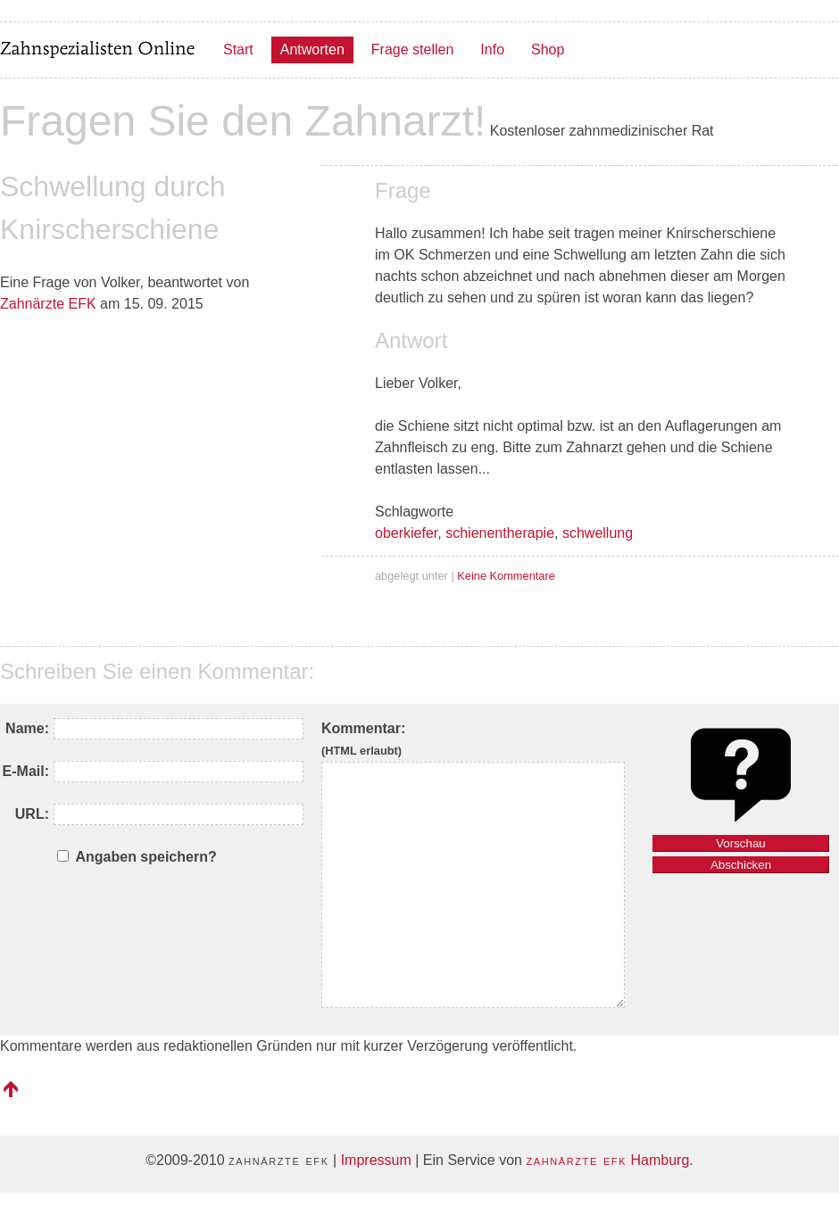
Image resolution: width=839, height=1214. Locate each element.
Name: (27, 728)
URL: (32, 814)
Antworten (312, 49)
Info (492, 49)
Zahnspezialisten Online (98, 50)
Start (238, 49)
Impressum (376, 1160)
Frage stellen (412, 49)
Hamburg (607, 1160)
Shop (547, 49)
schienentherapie (499, 533)
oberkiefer (406, 533)
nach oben (10, 1089)
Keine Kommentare (506, 575)
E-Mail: (26, 771)
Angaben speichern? (145, 856)
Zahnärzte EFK (48, 303)
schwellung (597, 533)
